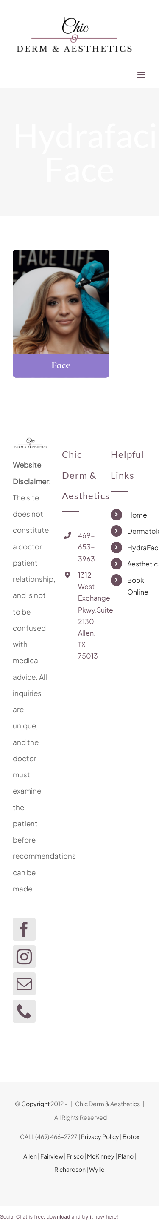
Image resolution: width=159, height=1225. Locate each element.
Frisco (75, 1156)
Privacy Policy (100, 1136)
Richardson (70, 1169)
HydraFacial (136, 547)
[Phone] (24, 1011)
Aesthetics (136, 563)
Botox (131, 1136)
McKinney (100, 1156)
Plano (126, 1156)
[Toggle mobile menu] (141, 74)
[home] (30, 443)
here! (112, 1216)
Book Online (136, 585)
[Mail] (24, 983)
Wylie (97, 1169)
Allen (30, 1156)
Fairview (51, 1156)
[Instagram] (24, 956)
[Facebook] (24, 929)
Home (136, 514)
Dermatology (136, 530)
